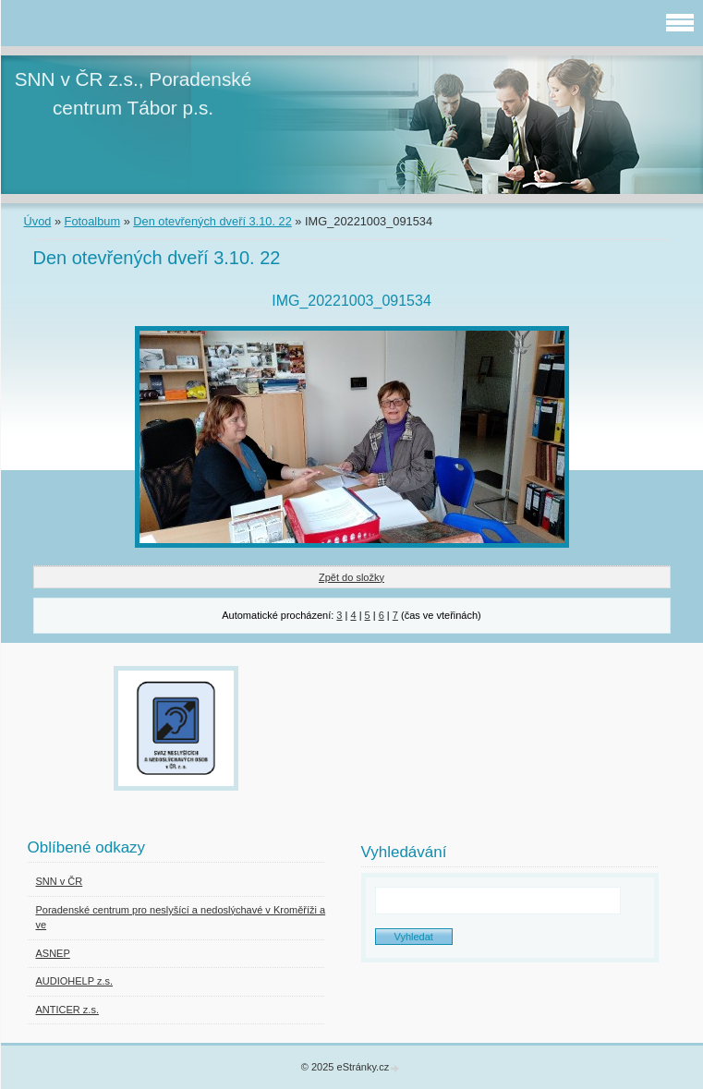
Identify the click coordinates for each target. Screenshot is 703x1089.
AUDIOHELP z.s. (75, 980)
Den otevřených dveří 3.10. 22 (212, 221)
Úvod (38, 221)
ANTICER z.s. (67, 1009)
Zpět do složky (351, 577)
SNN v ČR (59, 881)
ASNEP (53, 953)
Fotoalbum (92, 221)
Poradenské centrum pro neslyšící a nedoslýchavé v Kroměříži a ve (181, 917)
